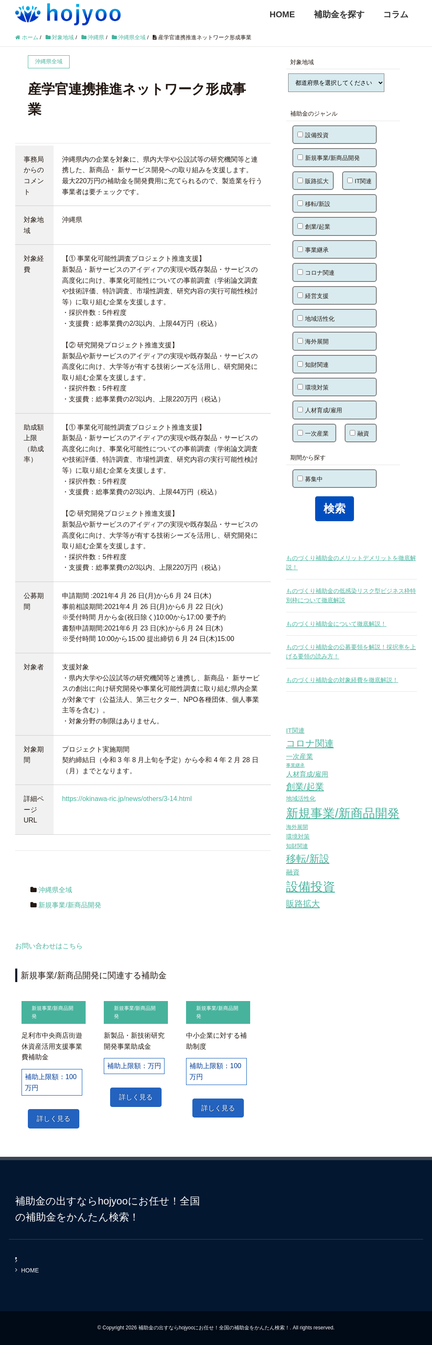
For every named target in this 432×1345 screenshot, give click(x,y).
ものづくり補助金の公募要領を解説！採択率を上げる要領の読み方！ (351, 652)
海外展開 (313, 341)
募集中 (310, 479)
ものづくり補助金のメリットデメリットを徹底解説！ (351, 563)
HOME (282, 14)
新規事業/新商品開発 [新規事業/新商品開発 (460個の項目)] (343, 813)
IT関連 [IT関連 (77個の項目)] (295, 730)
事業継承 (313, 249)
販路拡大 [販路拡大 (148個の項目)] (303, 903)
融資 (359, 433)
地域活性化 (316, 318)
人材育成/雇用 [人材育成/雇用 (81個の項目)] (307, 774)
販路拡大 (313, 181)
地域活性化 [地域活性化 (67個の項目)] (301, 798)
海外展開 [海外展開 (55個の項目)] (297, 827)
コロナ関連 (316, 272)
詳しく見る (53, 1118)
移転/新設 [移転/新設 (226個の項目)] (307, 858)
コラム (395, 14)
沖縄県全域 (55, 889)
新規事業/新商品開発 (69, 905)
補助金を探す (339, 14)
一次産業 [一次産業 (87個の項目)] (299, 756)
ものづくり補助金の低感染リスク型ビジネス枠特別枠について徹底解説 (351, 595)
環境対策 (313, 387)
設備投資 (313, 135)
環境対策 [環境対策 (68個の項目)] (298, 836)
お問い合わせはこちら (49, 946)
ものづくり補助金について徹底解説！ (336, 623)
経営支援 (313, 295)
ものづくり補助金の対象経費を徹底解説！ (342, 680)
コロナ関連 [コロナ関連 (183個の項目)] (310, 743)
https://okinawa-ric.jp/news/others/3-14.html (127, 798)
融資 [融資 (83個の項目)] (293, 872)
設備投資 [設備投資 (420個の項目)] (310, 886)
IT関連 (359, 181)
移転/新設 (313, 203)
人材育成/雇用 (319, 410)
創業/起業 (313, 226)
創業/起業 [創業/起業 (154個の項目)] (305, 786)
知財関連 (313, 364)
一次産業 (313, 433)
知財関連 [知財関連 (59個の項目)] (297, 846)
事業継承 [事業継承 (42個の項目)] (295, 765)
